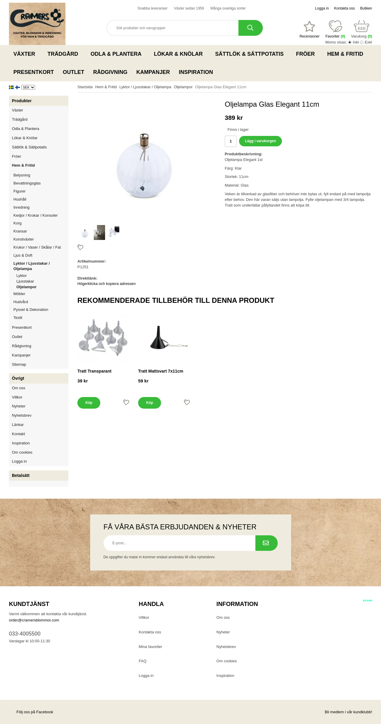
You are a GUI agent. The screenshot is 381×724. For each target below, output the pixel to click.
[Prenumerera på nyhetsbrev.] (266, 543)
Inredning (40, 207)
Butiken (366, 8)
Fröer (307, 54)
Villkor (17, 397)
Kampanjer (153, 72)
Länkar (18, 424)
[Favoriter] (309, 29)
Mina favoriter (150, 646)
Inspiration (196, 72)
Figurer (40, 191)
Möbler (19, 294)
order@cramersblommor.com (34, 620)
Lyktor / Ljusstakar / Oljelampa (40, 266)
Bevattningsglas (27, 183)
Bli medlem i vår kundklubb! (348, 712)
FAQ (142, 661)
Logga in (322, 8)
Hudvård (20, 302)
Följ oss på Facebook (31, 712)
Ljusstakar (25, 281)
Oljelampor (26, 287)
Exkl (368, 42)
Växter (26, 54)
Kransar (20, 231)
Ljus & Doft (40, 255)
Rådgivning (110, 72)
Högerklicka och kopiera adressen (106, 283)
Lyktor (21, 275)
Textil (17, 317)
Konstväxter (40, 239)
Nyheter (19, 406)
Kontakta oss (344, 8)
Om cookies (22, 452)
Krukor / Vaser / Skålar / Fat (40, 247)
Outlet (73, 72)
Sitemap (19, 364)
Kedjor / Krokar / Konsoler (35, 215)
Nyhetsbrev (22, 415)
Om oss (18, 388)
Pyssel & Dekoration (40, 309)
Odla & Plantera (117, 54)
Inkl (356, 42)
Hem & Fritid (347, 54)
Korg (17, 223)
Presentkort (33, 72)
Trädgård (65, 54)
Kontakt (18, 434)
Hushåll (40, 199)
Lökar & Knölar (180, 54)
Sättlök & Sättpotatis (251, 54)
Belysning (40, 175)
